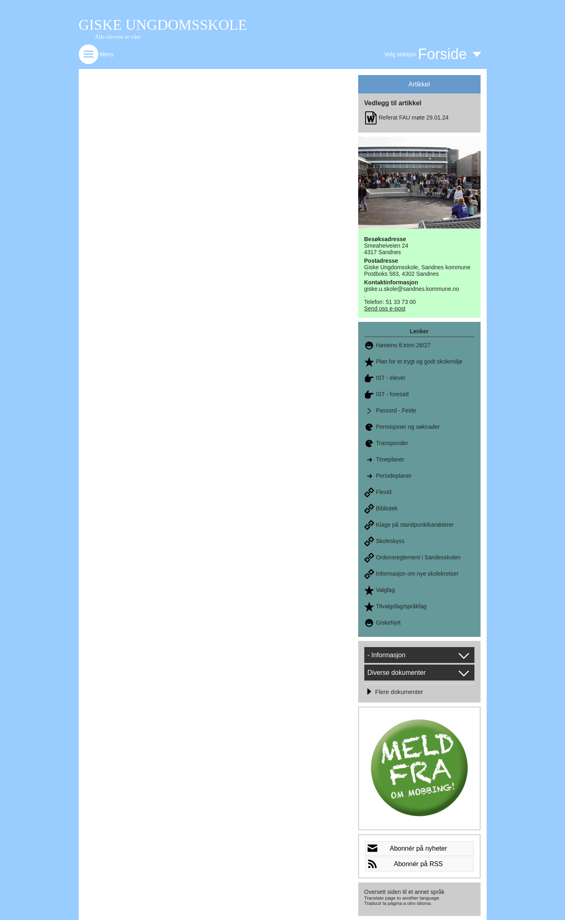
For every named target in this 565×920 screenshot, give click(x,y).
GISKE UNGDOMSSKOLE (163, 25)
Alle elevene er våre (118, 37)
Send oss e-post (384, 308)
